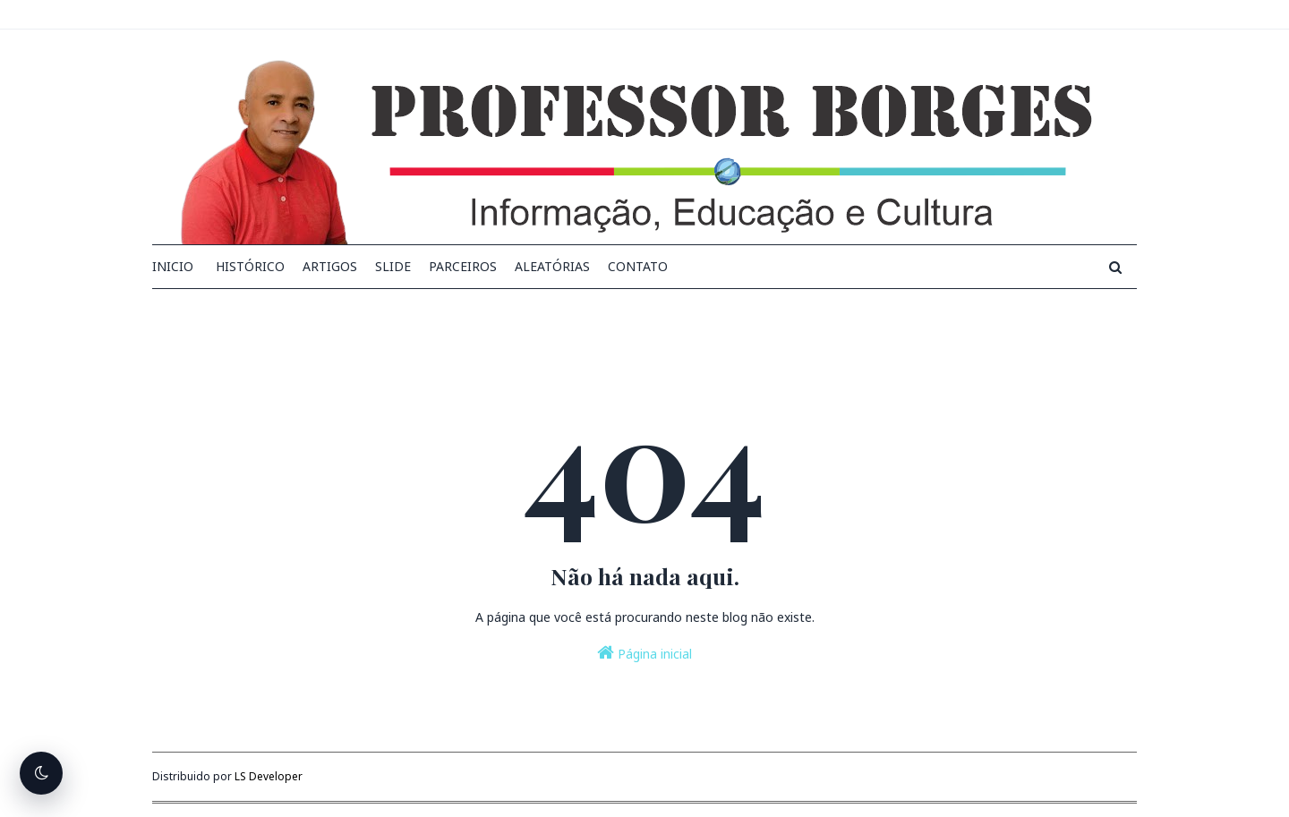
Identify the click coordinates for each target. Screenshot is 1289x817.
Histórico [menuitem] (250, 266)
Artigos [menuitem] (330, 266)
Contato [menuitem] (638, 266)
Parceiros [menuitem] (463, 266)
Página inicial (644, 652)
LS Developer (269, 776)
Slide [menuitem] (393, 266)
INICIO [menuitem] (172, 266)
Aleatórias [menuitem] (552, 266)
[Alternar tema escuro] (41, 773)
